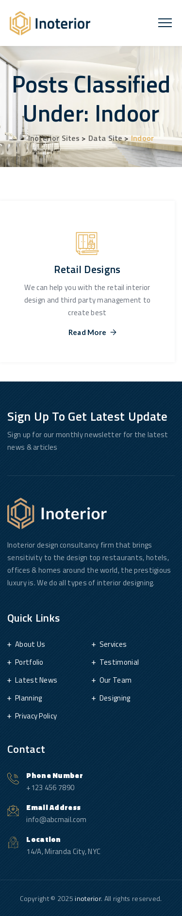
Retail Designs (87, 269)
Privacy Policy (36, 715)
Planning (28, 697)
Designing (115, 697)
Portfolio (29, 662)
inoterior (88, 898)
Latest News (36, 680)
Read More (87, 332)
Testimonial (119, 662)
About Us (30, 644)
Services (113, 644)
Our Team (115, 680)
